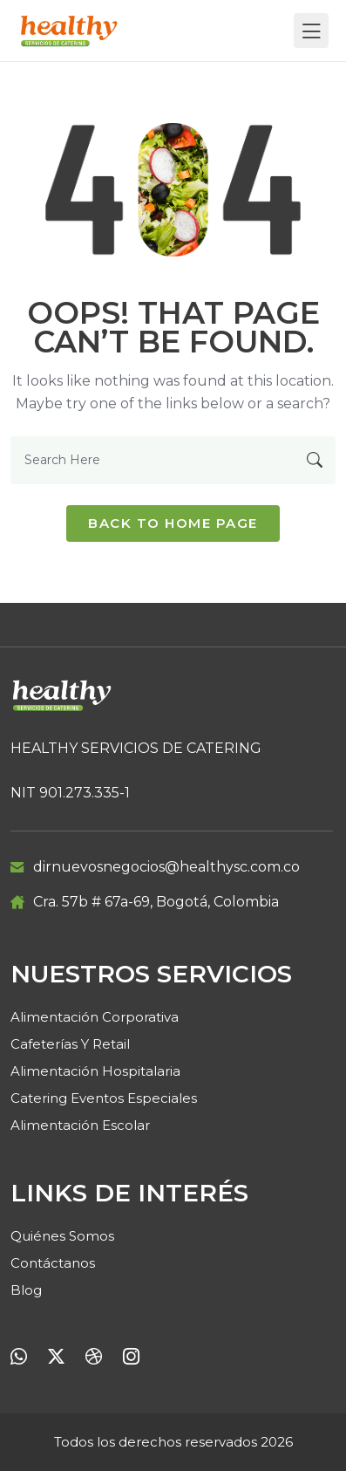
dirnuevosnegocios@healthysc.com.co (166, 867)
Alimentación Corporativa (94, 1017)
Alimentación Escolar (80, 1125)
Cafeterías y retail (70, 1044)
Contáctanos (52, 1263)
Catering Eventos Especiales (103, 1098)
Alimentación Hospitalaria (95, 1071)
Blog (26, 1290)
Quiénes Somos (62, 1236)
